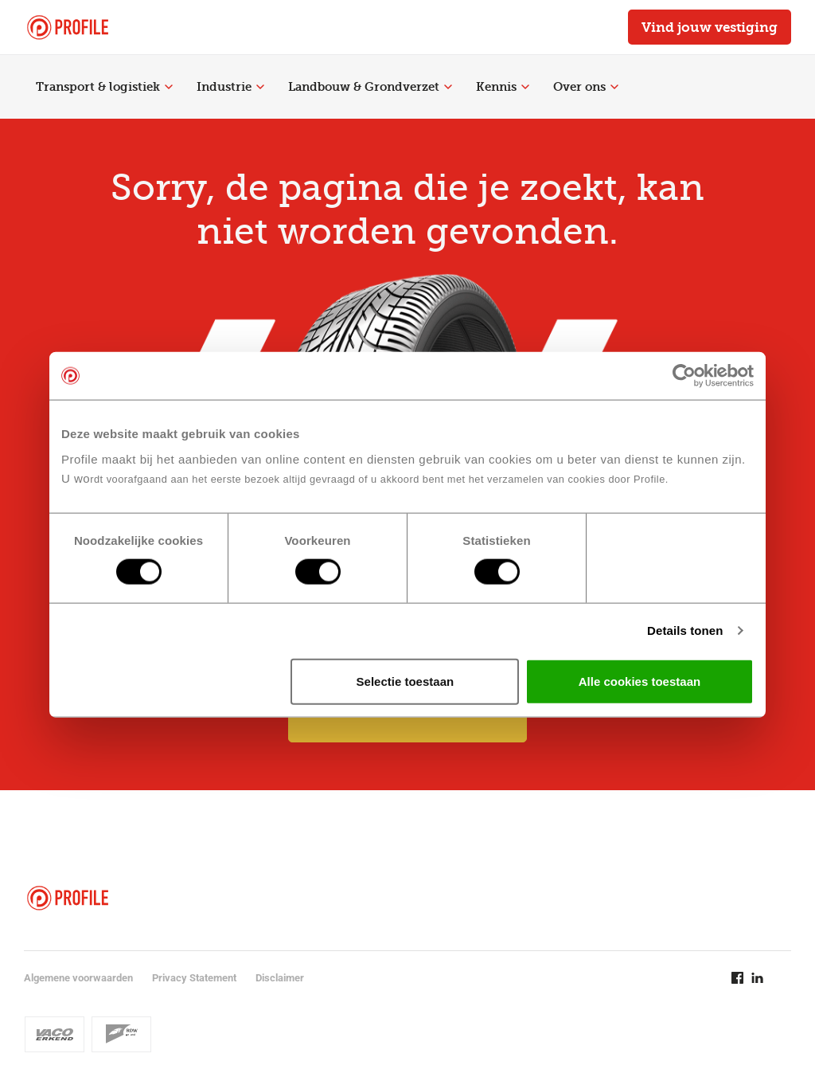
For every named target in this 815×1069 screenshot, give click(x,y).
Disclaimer (279, 978)
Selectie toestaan (405, 680)
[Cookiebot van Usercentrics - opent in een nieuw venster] (684, 376)
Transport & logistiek (104, 87)
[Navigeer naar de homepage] (67, 27)
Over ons (585, 87)
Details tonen (685, 630)
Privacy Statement (194, 978)
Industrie (230, 87)
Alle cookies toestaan (639, 680)
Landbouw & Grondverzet (370, 87)
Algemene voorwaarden (78, 978)
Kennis (502, 87)
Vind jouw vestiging (709, 27)
